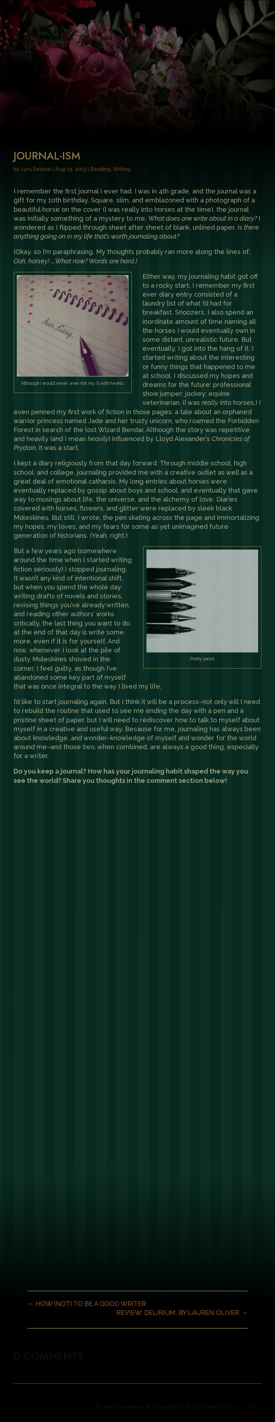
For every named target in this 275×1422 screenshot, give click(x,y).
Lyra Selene (36, 169)
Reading (100, 169)
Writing (121, 169)
